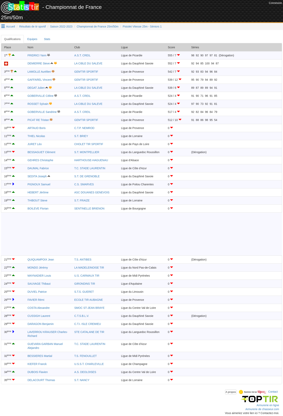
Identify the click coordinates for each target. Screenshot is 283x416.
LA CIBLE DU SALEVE (88, 63)
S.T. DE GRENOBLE (87, 176)
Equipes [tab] (32, 39)
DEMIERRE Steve (39, 63)
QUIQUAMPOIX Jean (41, 259)
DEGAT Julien (36, 87)
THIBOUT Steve (37, 200)
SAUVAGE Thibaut (39, 283)
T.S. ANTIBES (82, 259)
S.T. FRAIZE (82, 200)
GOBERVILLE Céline (40, 95)
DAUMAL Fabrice (38, 168)
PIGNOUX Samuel (39, 184)
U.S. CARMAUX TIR (86, 275)
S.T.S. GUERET (84, 291)
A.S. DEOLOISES (85, 372)
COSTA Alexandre (39, 307)
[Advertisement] (196, 10)
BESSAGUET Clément (41, 152)
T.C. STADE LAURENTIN (89, 168)
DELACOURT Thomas (41, 380)
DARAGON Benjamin (41, 323)
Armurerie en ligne (268, 405)
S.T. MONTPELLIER (86, 152)
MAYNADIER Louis (39, 275)
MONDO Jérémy (38, 267)
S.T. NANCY (81, 380)
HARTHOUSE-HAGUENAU (91, 160)
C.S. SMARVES (84, 184)
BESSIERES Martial (40, 355)
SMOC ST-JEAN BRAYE (89, 307)
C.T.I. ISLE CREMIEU (87, 323)
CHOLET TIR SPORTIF (88, 144)
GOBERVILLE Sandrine (42, 111)
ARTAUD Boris (37, 128)
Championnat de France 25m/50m (97, 26)
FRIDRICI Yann (37, 55)
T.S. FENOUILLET (85, 355)
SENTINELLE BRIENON (89, 208)
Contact (273, 391)
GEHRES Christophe (40, 160)
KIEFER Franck (37, 364)
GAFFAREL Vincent (40, 79)
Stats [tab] (47, 39)
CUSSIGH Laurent (39, 315)
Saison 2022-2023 (61, 26)
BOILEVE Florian (38, 208)
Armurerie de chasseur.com (262, 409)
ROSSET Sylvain (38, 103)
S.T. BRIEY (81, 136)
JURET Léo (35, 144)
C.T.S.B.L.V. (81, 315)
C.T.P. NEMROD (84, 128)
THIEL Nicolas (36, 136)
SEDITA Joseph (37, 176)
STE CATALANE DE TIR (89, 332)
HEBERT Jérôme (38, 192)
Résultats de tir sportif (32, 26)
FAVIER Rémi (36, 299)
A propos (231, 391)
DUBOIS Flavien (38, 372)
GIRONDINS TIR (84, 283)
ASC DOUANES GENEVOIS (91, 192)
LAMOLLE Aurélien (39, 71)
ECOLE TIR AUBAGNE (88, 299)
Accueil (10, 26)
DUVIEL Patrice (37, 291)
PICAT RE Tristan (38, 120)
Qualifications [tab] (12, 39)
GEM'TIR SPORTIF (86, 71)
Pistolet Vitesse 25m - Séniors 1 (142, 26)
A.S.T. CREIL (82, 55)
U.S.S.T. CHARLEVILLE (89, 364)
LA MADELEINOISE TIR (89, 267)
